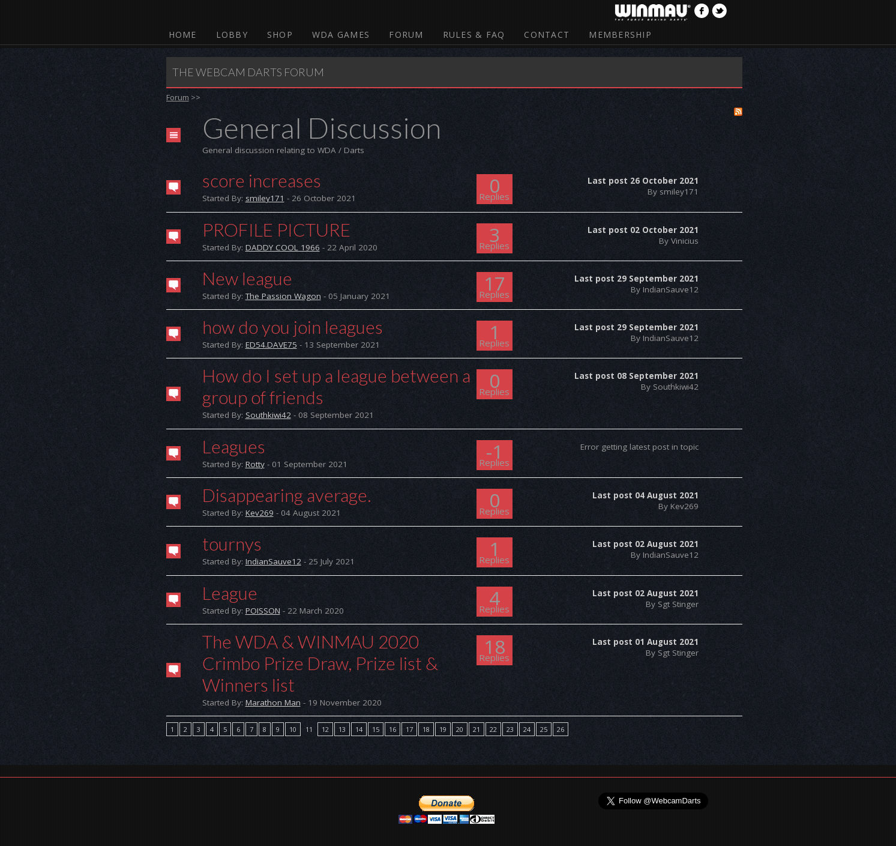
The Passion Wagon (283, 296)
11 (309, 729)
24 (527, 729)
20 (459, 729)
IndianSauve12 (273, 561)
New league (247, 278)
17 (409, 729)
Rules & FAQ (474, 34)
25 (543, 729)
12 (325, 729)
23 (510, 729)
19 (442, 729)
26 (560, 729)
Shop (280, 34)
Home (183, 34)
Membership (620, 34)
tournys (232, 543)
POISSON (262, 610)
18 (426, 729)
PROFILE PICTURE (276, 229)
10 (292, 729)
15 (375, 729)
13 (342, 729)
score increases (261, 180)
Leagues (233, 446)
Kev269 (259, 512)
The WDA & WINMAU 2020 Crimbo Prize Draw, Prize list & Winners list (320, 662)
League (229, 592)
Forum (406, 34)
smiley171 (264, 198)
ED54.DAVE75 (271, 344)
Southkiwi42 (268, 414)
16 (392, 729)
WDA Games (341, 34)
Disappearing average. (286, 495)
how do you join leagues (292, 326)
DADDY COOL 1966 (282, 247)
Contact (547, 34)
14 (358, 729)
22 (493, 729)
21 (476, 729)
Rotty (255, 464)
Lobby (232, 34)
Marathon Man (273, 702)
